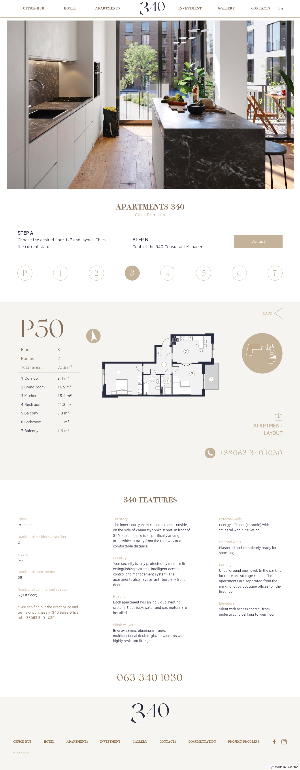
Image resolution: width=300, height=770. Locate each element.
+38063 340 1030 (39, 617)
